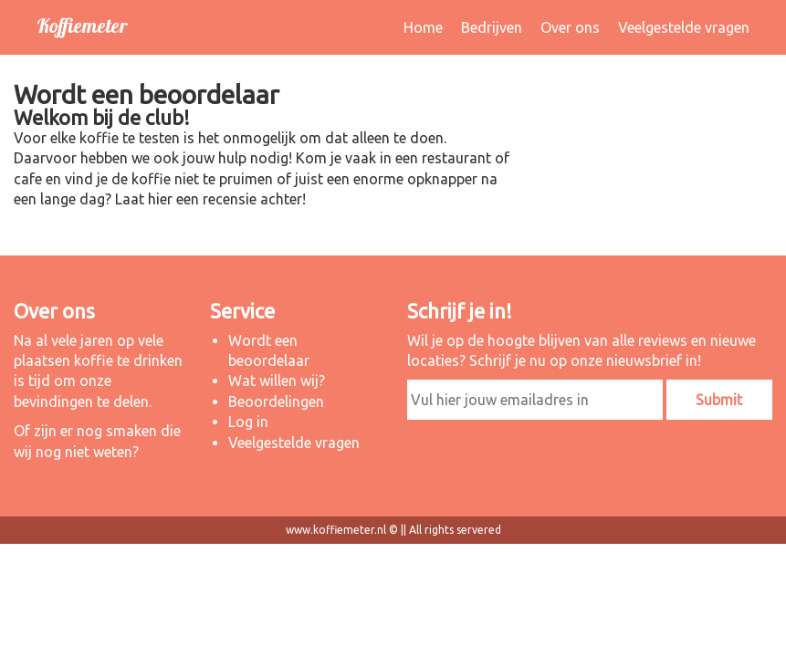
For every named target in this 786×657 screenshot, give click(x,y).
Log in (248, 421)
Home (423, 27)
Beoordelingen (276, 401)
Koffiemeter (82, 25)
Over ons (570, 27)
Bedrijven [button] (491, 27)
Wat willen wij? (276, 380)
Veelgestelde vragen (683, 27)
